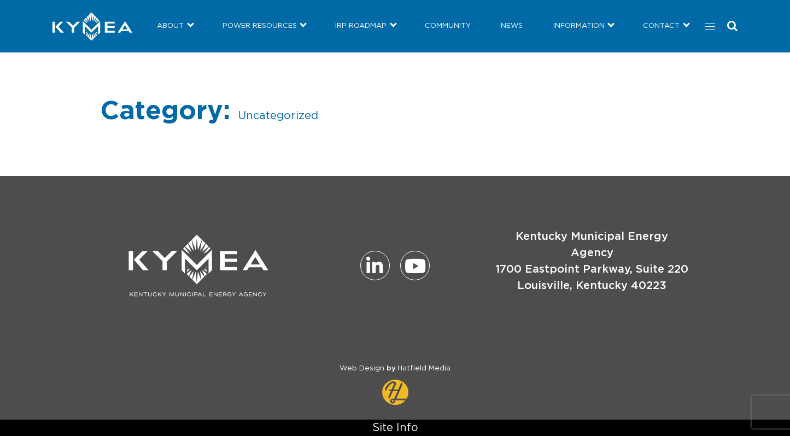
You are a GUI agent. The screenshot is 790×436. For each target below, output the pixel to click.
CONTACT (661, 26)
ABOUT (170, 26)
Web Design (362, 368)
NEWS (512, 26)
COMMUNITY (448, 26)
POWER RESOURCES (260, 26)
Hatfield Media (423, 368)
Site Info (395, 427)
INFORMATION (579, 26)
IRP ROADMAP (361, 26)
